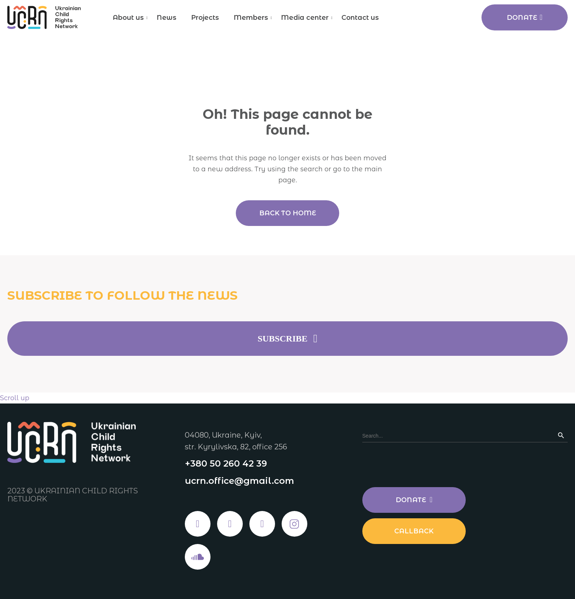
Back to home (287, 213)
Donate (524, 18)
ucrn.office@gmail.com (239, 480)
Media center (305, 18)
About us (128, 18)
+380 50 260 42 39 (226, 463)
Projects (205, 18)
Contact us (360, 18)
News (166, 18)
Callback (413, 531)
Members (251, 18)
